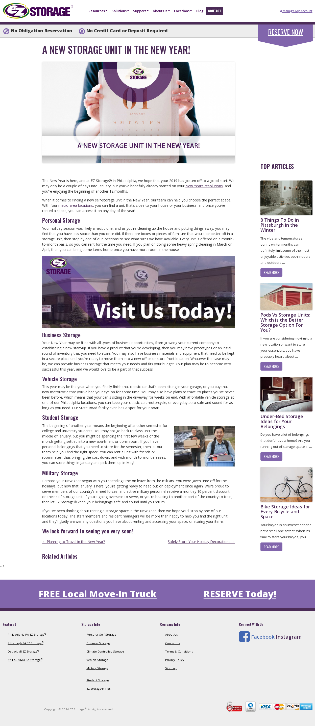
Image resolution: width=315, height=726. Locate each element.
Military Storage (97, 668)
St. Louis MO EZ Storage (25, 660)
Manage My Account (296, 11)
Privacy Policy (174, 660)
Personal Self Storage (101, 634)
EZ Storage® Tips (98, 688)
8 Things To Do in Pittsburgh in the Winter (279, 225)
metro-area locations (75, 205)
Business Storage (98, 643)
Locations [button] (181, 11)
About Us (171, 634)
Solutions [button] (119, 11)
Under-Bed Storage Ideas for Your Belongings (281, 421)
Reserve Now (285, 32)
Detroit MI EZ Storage (23, 651)
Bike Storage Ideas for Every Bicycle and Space (285, 512)
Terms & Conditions (179, 651)
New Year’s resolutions (204, 186)
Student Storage (97, 680)
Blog (200, 11)
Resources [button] (96, 11)
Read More (271, 272)
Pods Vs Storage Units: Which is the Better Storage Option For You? (285, 322)
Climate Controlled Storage (105, 651)
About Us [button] (160, 11)
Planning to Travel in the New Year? (73, 541)
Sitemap (171, 668)
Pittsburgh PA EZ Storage (25, 643)
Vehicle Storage (97, 660)
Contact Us (172, 643)
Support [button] (139, 11)
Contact (214, 10)
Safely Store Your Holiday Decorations (201, 541)
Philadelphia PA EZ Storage (27, 634)
